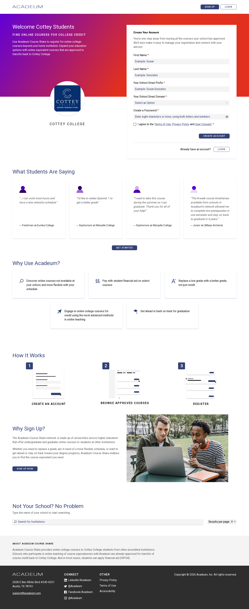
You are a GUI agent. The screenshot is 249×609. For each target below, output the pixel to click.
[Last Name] (181, 75)
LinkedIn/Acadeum (77, 580)
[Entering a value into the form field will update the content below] (107, 522)
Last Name (141, 69)
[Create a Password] (181, 116)
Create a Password (146, 110)
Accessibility (107, 591)
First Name (141, 55)
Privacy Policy (180, 124)
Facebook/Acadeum (78, 592)
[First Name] (181, 61)
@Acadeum (73, 586)
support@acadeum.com (26, 593)
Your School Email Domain (150, 97)
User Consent (203, 124)
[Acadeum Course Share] (36, 7)
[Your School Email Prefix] (181, 89)
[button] (222, 149)
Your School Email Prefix (149, 83)
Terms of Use (162, 124)
